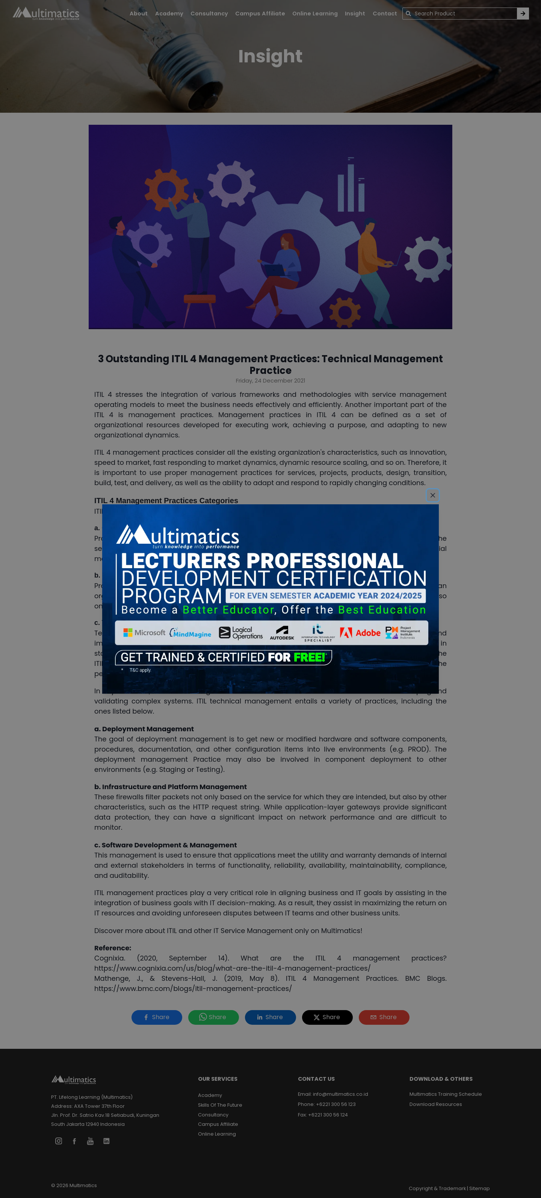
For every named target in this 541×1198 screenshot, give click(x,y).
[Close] (433, 495)
